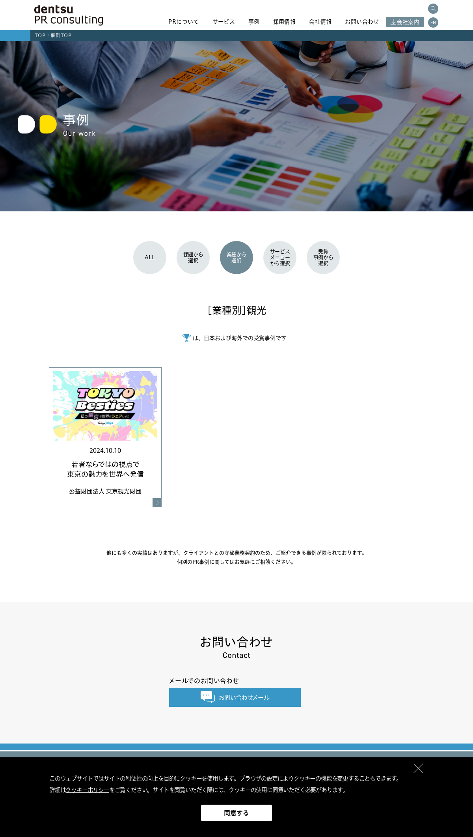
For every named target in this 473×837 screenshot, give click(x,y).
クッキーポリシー (87, 790)
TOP (40, 35)
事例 (254, 21)
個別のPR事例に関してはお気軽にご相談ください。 (236, 562)
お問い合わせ (362, 21)
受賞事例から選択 (323, 257)
